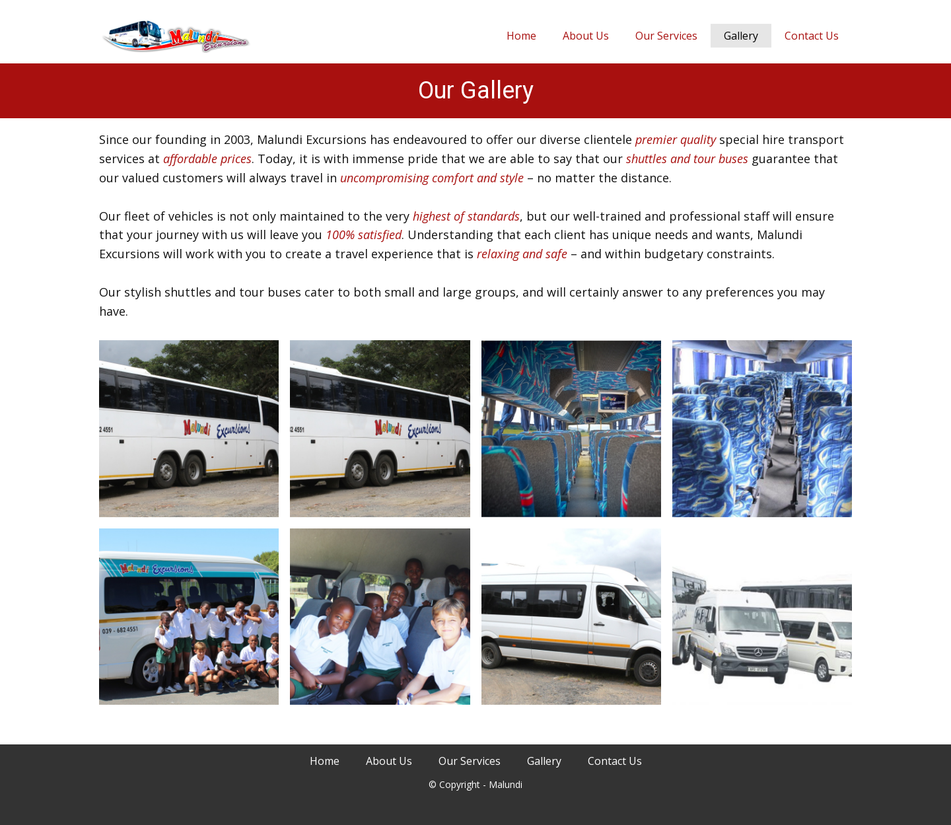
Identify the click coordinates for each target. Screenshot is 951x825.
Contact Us (812, 35)
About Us (586, 35)
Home (521, 35)
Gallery (741, 35)
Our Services (666, 35)
